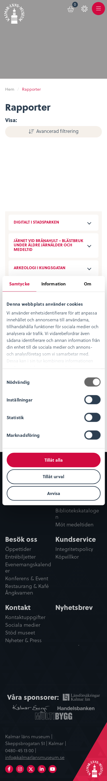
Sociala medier (22, 625)
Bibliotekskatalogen (77, 514)
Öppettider (18, 549)
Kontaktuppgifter (25, 617)
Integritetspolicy (74, 549)
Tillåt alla (54, 460)
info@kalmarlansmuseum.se (34, 757)
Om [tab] (87, 283)
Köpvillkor (67, 556)
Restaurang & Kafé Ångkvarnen (27, 589)
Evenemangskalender (28, 568)
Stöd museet (20, 632)
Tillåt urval (53, 476)
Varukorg (75, 5)
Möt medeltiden (74, 524)
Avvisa (53, 493)
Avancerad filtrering (57, 131)
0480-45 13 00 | (20, 750)
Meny (98, 11)
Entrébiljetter (20, 556)
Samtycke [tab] (19, 283)
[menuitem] (71, 8)
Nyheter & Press (23, 640)
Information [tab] (53, 283)
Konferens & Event (26, 578)
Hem (9, 89)
